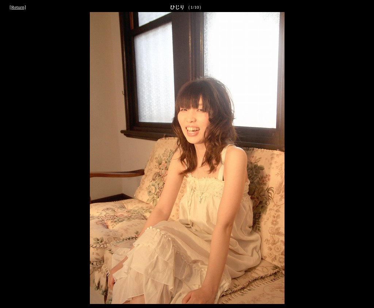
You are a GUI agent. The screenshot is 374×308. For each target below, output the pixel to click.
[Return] (17, 7)
